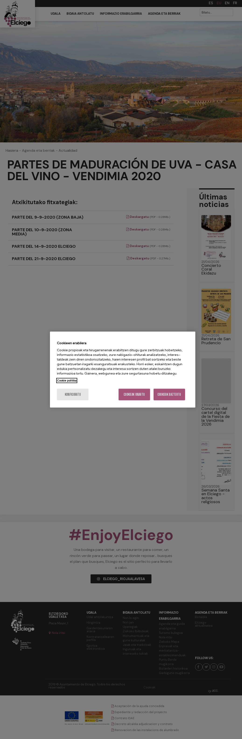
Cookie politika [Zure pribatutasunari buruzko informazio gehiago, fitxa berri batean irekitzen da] (67, 380)
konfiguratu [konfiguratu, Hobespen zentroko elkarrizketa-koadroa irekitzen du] (73, 394)
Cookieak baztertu (169, 394)
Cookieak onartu (134, 394)
